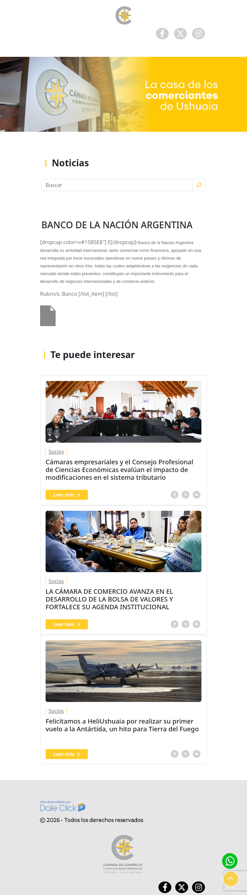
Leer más (67, 495)
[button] (231, 879)
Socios (56, 451)
